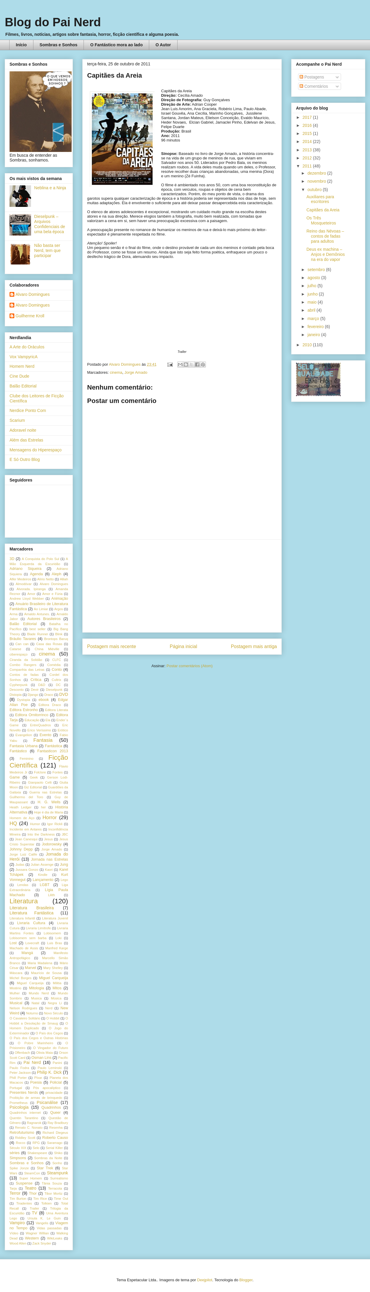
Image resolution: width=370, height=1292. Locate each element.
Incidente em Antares (26, 829)
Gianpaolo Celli (40, 782)
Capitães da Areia (323, 209)
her (43, 807)
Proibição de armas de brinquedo (36, 1097)
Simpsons (18, 1158)
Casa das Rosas (49, 644)
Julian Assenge (42, 864)
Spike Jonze (19, 1168)
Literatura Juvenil (55, 918)
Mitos (57, 988)
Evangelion (24, 735)
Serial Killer (54, 1148)
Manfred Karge (56, 948)
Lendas (22, 885)
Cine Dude (19, 376)
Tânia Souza (52, 1183)
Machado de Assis (24, 948)
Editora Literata (56, 710)
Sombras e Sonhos (59, 44)
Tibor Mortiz (53, 1193)
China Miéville (47, 649)
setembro (316, 269)
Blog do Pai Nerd (53, 22)
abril (311, 310)
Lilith (51, 895)
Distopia (15, 694)
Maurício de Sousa (46, 973)
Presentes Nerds (24, 1092)
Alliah (64, 579)
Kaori (49, 869)
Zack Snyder (41, 1243)
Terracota (55, 1188)
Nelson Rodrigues (23, 1008)
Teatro (30, 1188)
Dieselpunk (54, 689)
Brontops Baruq (56, 639)
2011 (308, 166)
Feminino (26, 758)
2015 (308, 133)
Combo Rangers (23, 665)
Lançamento (43, 880)
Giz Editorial (33, 787)
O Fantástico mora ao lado (116, 44)
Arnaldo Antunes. (37, 614)
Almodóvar (23, 584)
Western (32, 1238)
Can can (21, 644)
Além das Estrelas (26, 440)
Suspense (24, 1183)
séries (15, 1153)
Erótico (63, 730)
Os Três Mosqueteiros (321, 220)
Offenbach (22, 1052)
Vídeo (14, 1233)
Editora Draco (49, 705)
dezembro (317, 173)
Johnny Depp (21, 849)
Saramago (54, 1143)
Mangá (27, 953)
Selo (36, 1148)
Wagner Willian (37, 1233)
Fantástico (18, 751)
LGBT (45, 885)
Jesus (48, 839)
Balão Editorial (23, 386)
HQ (13, 823)
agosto (314, 277)
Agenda (36, 574)
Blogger (245, 1280)
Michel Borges (21, 978)
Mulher (15, 993)
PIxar (38, 1077)
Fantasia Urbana (24, 746)
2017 (308, 117)
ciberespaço (18, 654)
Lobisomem (52, 933)
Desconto (17, 689)
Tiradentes (24, 1203)
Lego (64, 880)
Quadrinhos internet (25, 1112)
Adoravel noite (23, 430)
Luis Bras (54, 943)
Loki (59, 938)
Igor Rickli (54, 824)
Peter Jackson (20, 1072)
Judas (20, 864)
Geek (34, 777)
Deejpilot (204, 1280)
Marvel (30, 968)
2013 (308, 149)
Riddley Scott (25, 1137)
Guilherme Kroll (30, 315)
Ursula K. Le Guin (44, 1218)
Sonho (57, 1163)
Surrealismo (59, 1178)
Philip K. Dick (49, 1072)
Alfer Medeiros (20, 579)
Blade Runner (37, 634)
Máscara (16, 973)
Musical (16, 1003)
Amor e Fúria (52, 594)
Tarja (13, 1188)
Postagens (312, 77)
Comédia (54, 665)
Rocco (20, 1143)
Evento (45, 735)
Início (21, 44)
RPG (36, 1143)
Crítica (35, 680)
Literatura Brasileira (32, 907)
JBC (65, 834)
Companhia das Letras (27, 669)
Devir (34, 689)
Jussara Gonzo (27, 869)
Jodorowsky (52, 844)
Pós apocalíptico (46, 1088)
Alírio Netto (45, 579)
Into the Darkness (41, 834)
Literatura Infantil (22, 918)
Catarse (15, 649)
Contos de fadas (24, 674)
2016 (308, 125)
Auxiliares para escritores (320, 199)
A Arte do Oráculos (27, 346)
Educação (31, 720)
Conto (57, 669)
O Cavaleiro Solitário (25, 1018)
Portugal (16, 1088)
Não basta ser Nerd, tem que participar (47, 250)
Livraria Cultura (31, 923)
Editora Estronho (24, 710)
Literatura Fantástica (31, 912)
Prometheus (18, 1103)
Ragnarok (34, 1123)
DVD (63, 694)
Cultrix (56, 680)
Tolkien (46, 1203)
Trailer (34, 1208)
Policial (56, 1082)
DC (58, 685)
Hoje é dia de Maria (48, 812)
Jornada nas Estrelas (49, 859)
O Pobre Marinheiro (35, 1043)
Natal (35, 1003)
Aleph (56, 574)
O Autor (163, 44)
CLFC (56, 660)
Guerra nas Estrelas (46, 792)
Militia (57, 983)
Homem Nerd (22, 366)
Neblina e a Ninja (50, 187)
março (313, 318)
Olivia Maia (44, 1052)
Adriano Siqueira (25, 569)
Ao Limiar (41, 609)
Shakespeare (37, 1153)
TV (34, 1213)
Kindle (42, 874)
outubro (315, 189)
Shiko (58, 1153)
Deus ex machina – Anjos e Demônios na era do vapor (325, 254)
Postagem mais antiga (254, 646)
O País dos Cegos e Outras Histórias (39, 1038)
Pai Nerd (32, 1062)
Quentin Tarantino (24, 1118)
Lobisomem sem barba (28, 938)
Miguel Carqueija (53, 978)
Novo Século (53, 1013)
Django (33, 694)
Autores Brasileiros (44, 619)
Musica (36, 998)
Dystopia (23, 700)
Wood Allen (18, 1243)
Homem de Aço (22, 818)
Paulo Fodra (19, 1068)
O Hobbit (52, 1018)
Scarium (17, 420)
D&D (41, 685)
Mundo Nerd (39, 993)
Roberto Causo (55, 1138)
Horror (49, 817)
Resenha (56, 1127)
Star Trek (45, 1168)
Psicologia (19, 1107)
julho (312, 285)
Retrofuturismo (22, 1132)
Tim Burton (18, 1198)
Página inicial (183, 646)
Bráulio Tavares (23, 639)
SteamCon (32, 1173)
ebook (43, 700)
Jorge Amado (135, 372)
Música (56, 998)
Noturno (32, 1013)
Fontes (58, 772)
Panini (57, 1063)
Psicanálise (47, 1102)
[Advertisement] (182, 586)
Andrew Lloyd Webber (27, 598)
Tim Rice (40, 1198)
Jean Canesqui (26, 839)
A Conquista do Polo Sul (40, 559)
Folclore (40, 772)
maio (312, 302)
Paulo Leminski (49, 1068)
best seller (37, 629)
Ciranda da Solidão (26, 660)
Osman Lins (41, 1058)
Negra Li (55, 1003)
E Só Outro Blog (25, 459)
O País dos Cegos (49, 1033)
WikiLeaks (54, 1238)
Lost (13, 943)
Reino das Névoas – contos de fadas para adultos (325, 236)
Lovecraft (32, 943)
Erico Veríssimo (39, 730)
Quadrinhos (51, 1107)
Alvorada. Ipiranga (31, 589)
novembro (317, 181)
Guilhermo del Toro (26, 797)
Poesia (36, 1082)
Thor (33, 1193)
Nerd (49, 1008)
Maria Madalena (39, 963)
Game (15, 777)
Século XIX (18, 1148)
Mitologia (36, 988)
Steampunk (57, 1173)
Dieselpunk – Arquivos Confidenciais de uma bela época (49, 224)
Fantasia (43, 740)
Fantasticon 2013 (52, 751)
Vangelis (42, 1223)
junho (313, 294)
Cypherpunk (18, 685)
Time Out (61, 1198)
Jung (64, 864)
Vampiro (17, 1222)
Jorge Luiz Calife (23, 854)
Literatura (24, 901)
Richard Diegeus (55, 1132)
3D (12, 559)
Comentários (314, 86)
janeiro (314, 334)
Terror (15, 1193)
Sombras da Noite (48, 1158)
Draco (48, 694)
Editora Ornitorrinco (31, 715)
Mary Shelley (53, 968)
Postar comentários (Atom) (189, 666)
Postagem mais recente (111, 646)
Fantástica (53, 746)
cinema (116, 372)
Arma (14, 614)
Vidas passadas (49, 1228)
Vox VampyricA (24, 356)
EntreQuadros (40, 725)
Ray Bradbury (57, 1123)
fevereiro (316, 326)
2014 (308, 141)
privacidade (54, 1092)
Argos (58, 609)
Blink (58, 634)
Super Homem (30, 1178)
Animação (59, 598)
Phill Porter (18, 1077)
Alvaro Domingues (33, 294)
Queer (55, 1112)
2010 (308, 344)
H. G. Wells (49, 802)
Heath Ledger (21, 807)
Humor (35, 824)
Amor (31, 594)
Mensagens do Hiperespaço (35, 449)
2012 (308, 158)
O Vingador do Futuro (50, 1048)
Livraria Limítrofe (38, 928)
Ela (47, 720)
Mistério (15, 988)
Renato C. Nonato (28, 1127)
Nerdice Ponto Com (28, 410)
